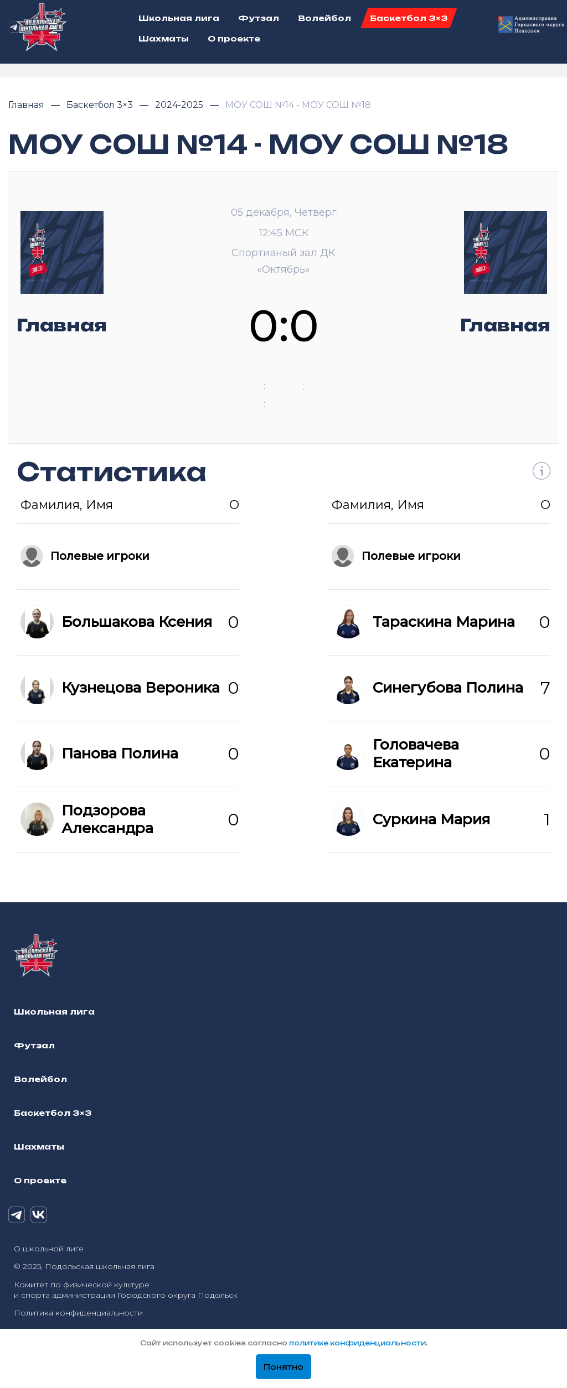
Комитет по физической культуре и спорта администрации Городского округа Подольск (126, 1290)
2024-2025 (180, 105)
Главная (27, 105)
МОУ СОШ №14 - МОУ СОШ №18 (298, 105)
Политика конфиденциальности (78, 1313)
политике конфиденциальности (357, 1343)
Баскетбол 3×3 (100, 105)
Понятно (283, 1367)
